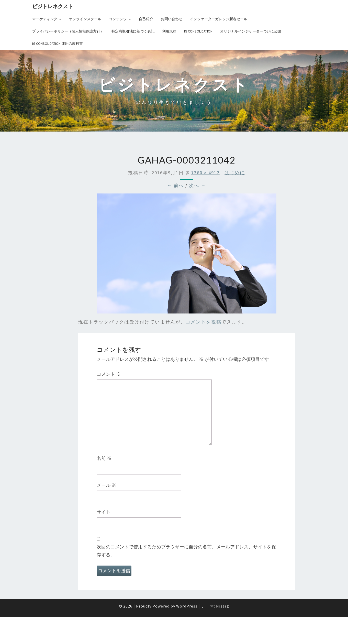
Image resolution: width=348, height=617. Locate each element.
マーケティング (44, 19)
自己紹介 (146, 19)
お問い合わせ (171, 19)
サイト (103, 512)
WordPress (186, 606)
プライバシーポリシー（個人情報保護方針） (68, 31)
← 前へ (175, 185)
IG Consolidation (198, 31)
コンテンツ (118, 19)
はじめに (234, 173)
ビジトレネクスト (52, 6)
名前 (104, 458)
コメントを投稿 (203, 322)
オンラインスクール (85, 19)
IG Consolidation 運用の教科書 (57, 43)
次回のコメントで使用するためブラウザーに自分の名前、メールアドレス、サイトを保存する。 (186, 551)
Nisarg (222, 606)
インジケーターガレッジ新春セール (218, 19)
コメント (109, 374)
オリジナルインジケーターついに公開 (250, 31)
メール (106, 485)
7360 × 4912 (205, 173)
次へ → (197, 185)
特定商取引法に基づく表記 (132, 31)
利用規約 (169, 31)
